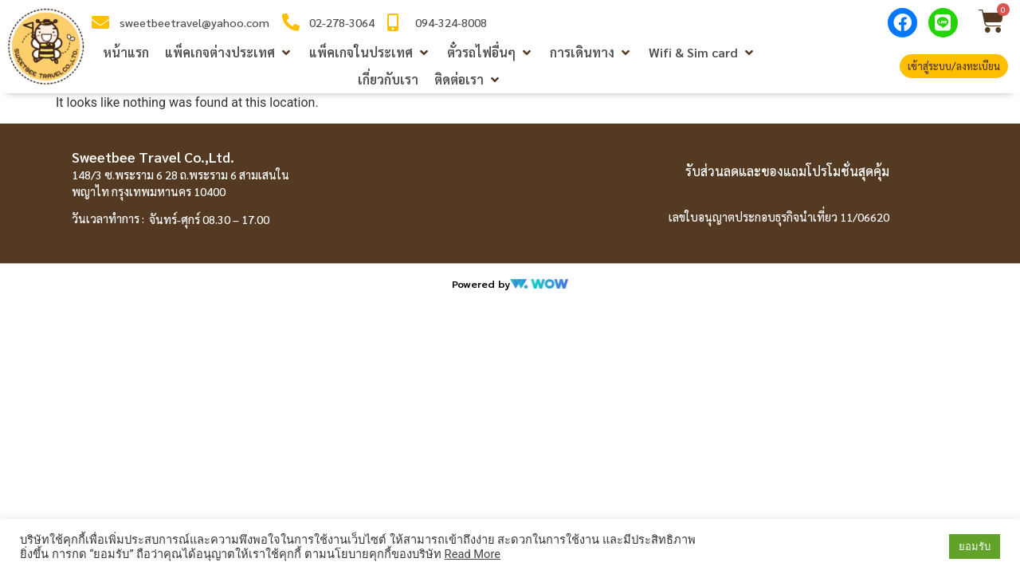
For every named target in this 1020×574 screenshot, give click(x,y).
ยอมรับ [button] (975, 546)
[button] (229, 52)
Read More (472, 554)
